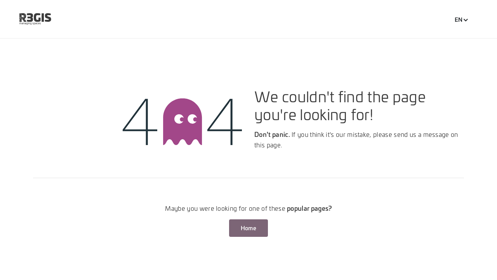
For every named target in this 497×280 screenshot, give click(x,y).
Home (248, 228)
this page (267, 144)
